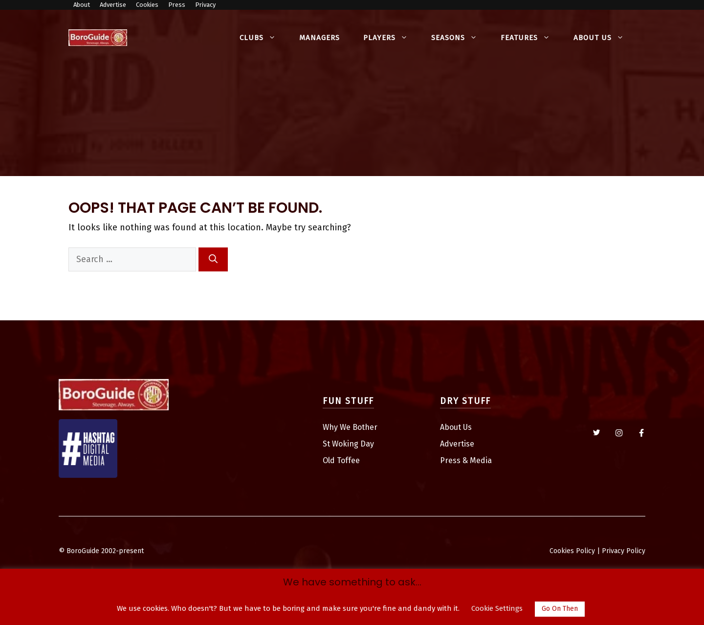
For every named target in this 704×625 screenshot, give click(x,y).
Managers (319, 37)
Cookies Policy (572, 551)
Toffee (348, 460)
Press (176, 4)
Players (391, 38)
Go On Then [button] (560, 608)
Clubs (263, 38)
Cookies (147, 4)
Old (330, 460)
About (81, 4)
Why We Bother (350, 427)
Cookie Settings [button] (497, 608)
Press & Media (466, 460)
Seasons (460, 38)
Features (531, 38)
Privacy (205, 4)
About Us (604, 38)
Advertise (113, 4)
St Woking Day (348, 443)
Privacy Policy (623, 551)
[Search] (213, 259)
